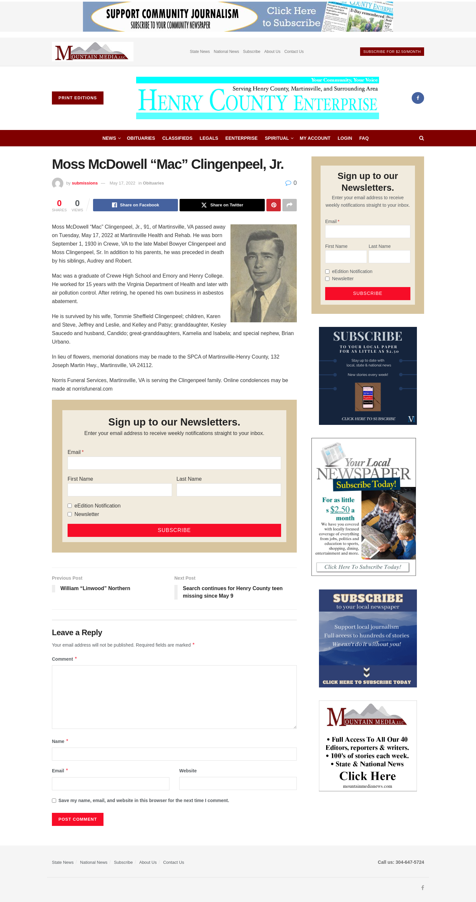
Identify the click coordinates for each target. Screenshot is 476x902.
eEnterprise (241, 138)
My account (315, 138)
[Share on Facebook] (135, 205)
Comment (64, 659)
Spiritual (277, 138)
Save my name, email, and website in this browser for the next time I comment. (143, 800)
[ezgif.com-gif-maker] (368, 638)
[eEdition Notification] (70, 506)
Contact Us (294, 51)
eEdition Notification (97, 505)
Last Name (189, 479)
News (109, 138)
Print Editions (77, 97)
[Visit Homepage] (257, 98)
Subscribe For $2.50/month (392, 52)
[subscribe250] (363, 506)
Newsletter (86, 514)
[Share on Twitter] (222, 205)
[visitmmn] (368, 745)
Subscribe (251, 51)
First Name (80, 479)
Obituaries (141, 138)
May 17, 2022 (122, 183)
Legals (209, 138)
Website (188, 770)
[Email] (174, 463)
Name (60, 741)
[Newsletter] (70, 514)
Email (74, 452)
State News (200, 51)
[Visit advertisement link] (93, 52)
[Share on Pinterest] (273, 205)
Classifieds (177, 138)
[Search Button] (421, 138)
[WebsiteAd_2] (368, 375)
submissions (85, 183)
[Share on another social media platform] (289, 205)
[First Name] (120, 489)
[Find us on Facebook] (418, 98)
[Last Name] (229, 489)
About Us (272, 51)
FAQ (364, 138)
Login (345, 138)
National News (226, 51)
